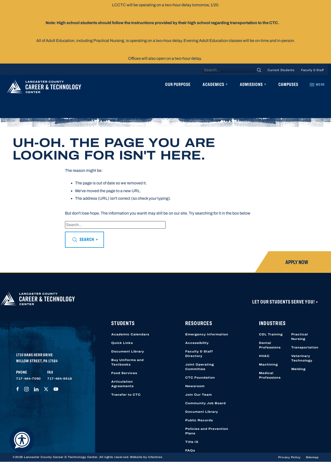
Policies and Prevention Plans (206, 431)
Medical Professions (270, 375)
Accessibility (197, 343)
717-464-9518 (59, 378)
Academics (213, 84)
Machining (268, 364)
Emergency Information (206, 334)
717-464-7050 (28, 378)
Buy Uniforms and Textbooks (127, 362)
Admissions (251, 84)
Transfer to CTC (126, 394)
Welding (298, 369)
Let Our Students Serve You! (284, 301)
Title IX (192, 442)
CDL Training (271, 334)
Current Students (281, 70)
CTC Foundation (200, 377)
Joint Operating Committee (199, 367)
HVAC (264, 356)
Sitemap (312, 457)
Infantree (155, 456)
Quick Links (122, 343)
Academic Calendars (130, 334)
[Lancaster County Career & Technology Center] (44, 87)
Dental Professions (270, 345)
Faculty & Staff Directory (199, 354)
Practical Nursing (299, 337)
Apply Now (296, 262)
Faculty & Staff (312, 70)
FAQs (190, 450)
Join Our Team (198, 394)
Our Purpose (178, 84)
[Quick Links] (317, 85)
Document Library (127, 351)
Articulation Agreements (122, 384)
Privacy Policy (289, 457)
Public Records (199, 420)
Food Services (124, 373)
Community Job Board (205, 403)
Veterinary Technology (301, 358)
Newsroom (195, 386)
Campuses (288, 84)
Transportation (304, 347)
